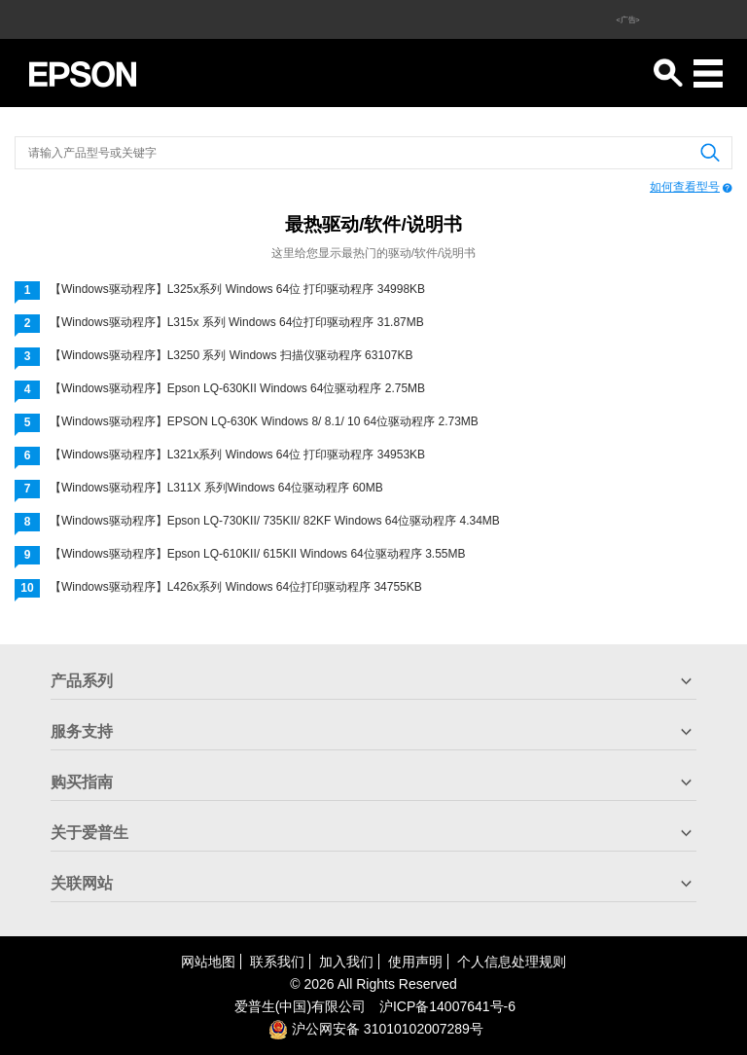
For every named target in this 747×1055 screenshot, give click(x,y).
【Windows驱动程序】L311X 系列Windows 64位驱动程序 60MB (216, 487)
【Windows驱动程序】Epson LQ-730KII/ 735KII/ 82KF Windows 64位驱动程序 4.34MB (275, 521)
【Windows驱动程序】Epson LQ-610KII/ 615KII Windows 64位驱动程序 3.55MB (257, 554)
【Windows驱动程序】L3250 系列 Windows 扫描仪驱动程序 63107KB (231, 355)
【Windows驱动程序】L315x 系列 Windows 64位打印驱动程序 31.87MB (237, 322)
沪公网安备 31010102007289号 (375, 1029)
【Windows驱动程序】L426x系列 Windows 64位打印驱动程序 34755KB (236, 587)
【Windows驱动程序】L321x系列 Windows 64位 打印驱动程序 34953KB (237, 454)
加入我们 (346, 961)
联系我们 (277, 961)
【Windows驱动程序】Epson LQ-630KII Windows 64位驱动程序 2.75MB (237, 388)
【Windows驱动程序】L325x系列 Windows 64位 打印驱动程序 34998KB (237, 289)
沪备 (447, 1006)
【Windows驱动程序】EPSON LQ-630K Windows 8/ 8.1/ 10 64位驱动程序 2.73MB (264, 421)
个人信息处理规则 (511, 961)
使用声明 (415, 961)
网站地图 (208, 961)
